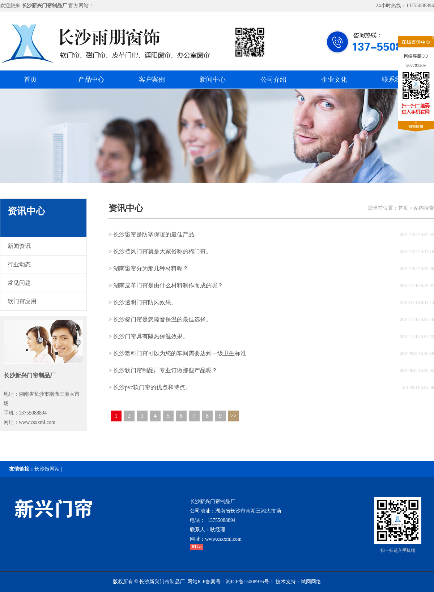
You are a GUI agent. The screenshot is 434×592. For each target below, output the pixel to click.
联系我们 (395, 79)
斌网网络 (311, 581)
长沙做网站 (47, 469)
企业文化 (334, 79)
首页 (30, 79)
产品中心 (91, 79)
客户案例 (152, 79)
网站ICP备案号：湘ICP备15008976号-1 (230, 581)
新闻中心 (213, 79)
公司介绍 (273, 79)
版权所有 (123, 581)
